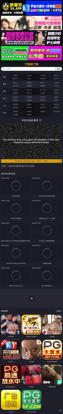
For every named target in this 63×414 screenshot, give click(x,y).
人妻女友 (42, 104)
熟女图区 (42, 100)
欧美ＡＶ (42, 83)
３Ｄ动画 (56, 83)
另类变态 (56, 93)
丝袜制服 (29, 86)
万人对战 (42, 75)
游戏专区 (56, 75)
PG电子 (15, 75)
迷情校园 (15, 107)
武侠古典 (56, 104)
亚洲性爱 (15, 90)
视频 (4, 84)
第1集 (3, 166)
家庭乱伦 (29, 104)
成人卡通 (42, 90)
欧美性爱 (56, 90)
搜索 (58, 69)
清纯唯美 (29, 100)
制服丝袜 (15, 93)
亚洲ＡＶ (15, 83)
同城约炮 (15, 111)
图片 (4, 98)
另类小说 (29, 107)
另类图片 (56, 100)
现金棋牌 (42, 78)
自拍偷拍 (29, 83)
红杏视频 (15, 114)
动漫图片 (56, 97)
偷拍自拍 (29, 90)
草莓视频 (42, 111)
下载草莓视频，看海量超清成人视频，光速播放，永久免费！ (37, 161)
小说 (4, 106)
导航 (4, 113)
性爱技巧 (56, 107)
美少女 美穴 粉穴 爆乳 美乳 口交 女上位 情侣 (21, 166)
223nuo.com (31, 64)
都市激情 (15, 104)
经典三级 (29, 93)
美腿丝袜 (15, 100)
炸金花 (29, 78)
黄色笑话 (42, 107)
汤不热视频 (56, 111)
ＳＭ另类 (56, 86)
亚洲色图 (29, 97)
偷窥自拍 (15, 97)
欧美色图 (42, 97)
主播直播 (42, 86)
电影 (4, 91)
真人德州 (29, 75)
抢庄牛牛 (56, 78)
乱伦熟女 (42, 93)
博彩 (4, 77)
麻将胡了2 (15, 78)
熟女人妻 (15, 86)
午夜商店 (29, 111)
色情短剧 (29, 114)
